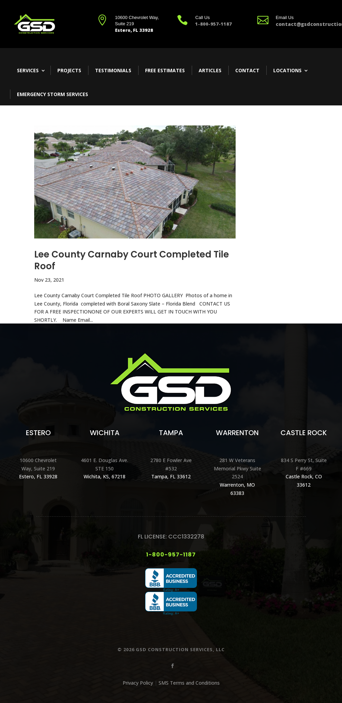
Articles (210, 70)
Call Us (202, 17)
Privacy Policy (138, 682)
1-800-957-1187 (171, 555)
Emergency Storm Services (52, 94)
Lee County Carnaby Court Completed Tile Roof (131, 260)
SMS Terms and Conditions (189, 682)
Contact (247, 70)
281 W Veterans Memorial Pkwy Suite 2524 (237, 468)
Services (28, 70)
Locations (287, 70)
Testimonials (113, 70)
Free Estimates (165, 70)
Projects (69, 70)
